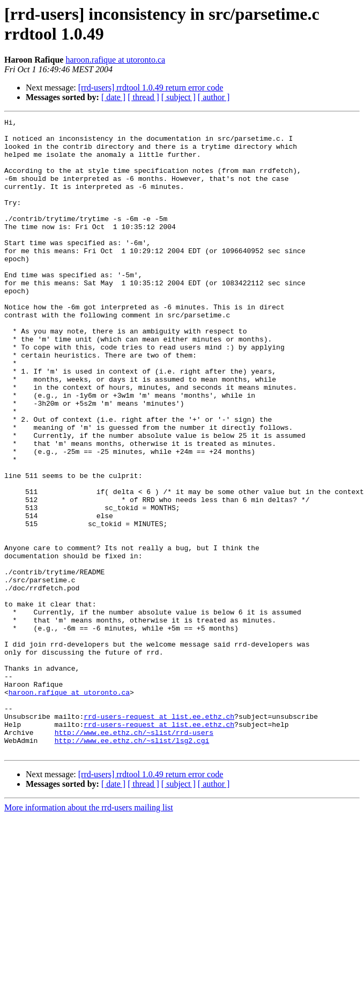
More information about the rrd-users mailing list (88, 934)
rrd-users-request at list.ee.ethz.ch (159, 836)
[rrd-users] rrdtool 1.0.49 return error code (151, 87)
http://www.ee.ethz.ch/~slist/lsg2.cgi (132, 865)
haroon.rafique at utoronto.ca (115, 59)
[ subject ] (178, 97)
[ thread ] (143, 97)
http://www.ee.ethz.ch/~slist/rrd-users (134, 856)
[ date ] (113, 97)
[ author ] (214, 97)
